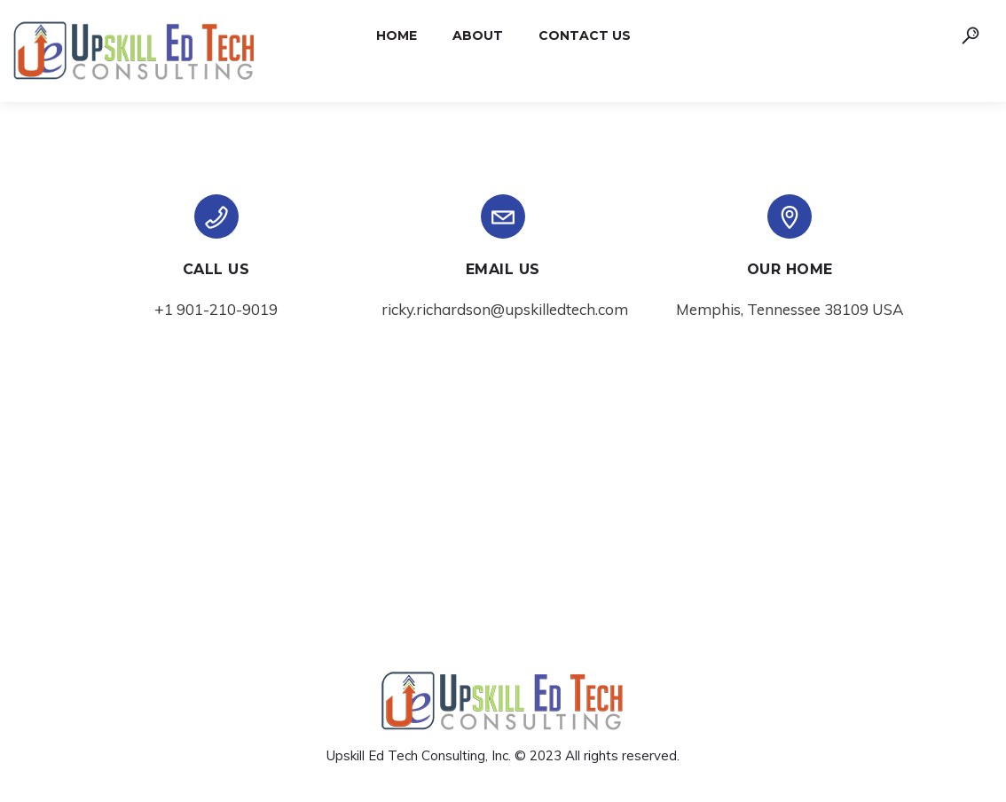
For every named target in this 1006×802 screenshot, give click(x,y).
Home (396, 35)
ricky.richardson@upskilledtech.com (504, 309)
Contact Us (584, 35)
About (477, 35)
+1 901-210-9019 (216, 309)
